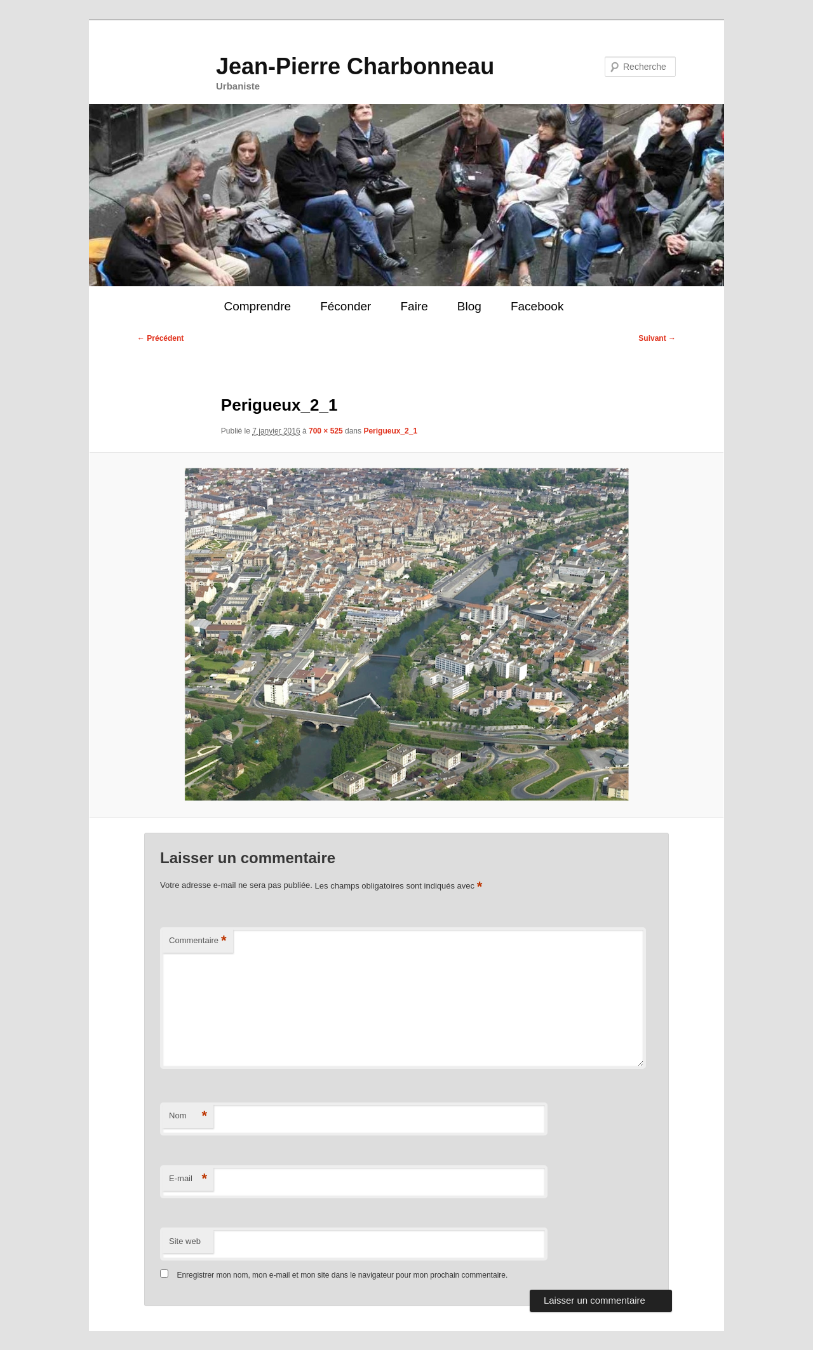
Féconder (345, 306)
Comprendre (257, 306)
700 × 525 (326, 431)
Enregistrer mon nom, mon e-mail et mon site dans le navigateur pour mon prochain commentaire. (342, 1275)
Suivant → (657, 338)
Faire (413, 306)
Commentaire (198, 941)
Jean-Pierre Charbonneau (355, 66)
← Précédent (160, 338)
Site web (185, 1241)
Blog (469, 306)
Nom (188, 1116)
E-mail (188, 1179)
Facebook (537, 306)
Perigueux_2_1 (390, 431)
